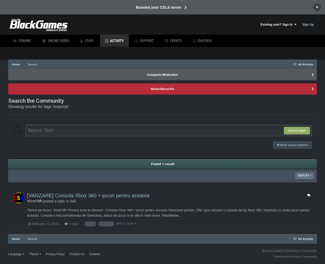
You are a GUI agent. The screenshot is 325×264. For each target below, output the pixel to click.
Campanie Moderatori (162, 75)
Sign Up (308, 24)
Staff (89, 41)
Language (16, 254)
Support (146, 41)
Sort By (304, 175)
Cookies (94, 254)
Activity (116, 43)
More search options (292, 145)
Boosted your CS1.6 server (158, 7)
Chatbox (204, 41)
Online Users (58, 41)
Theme (35, 254)
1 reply (71, 224)
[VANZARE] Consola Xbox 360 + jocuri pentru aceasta (88, 195)
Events (175, 41)
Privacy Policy (55, 254)
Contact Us (76, 254)
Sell (73, 201)
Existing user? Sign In (278, 24)
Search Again (297, 130)
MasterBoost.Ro (162, 89)
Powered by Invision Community (295, 256)
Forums (24, 41)
